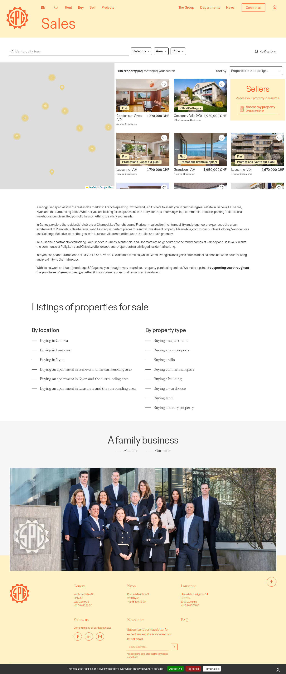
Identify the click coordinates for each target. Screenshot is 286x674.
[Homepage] (17, 28)
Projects (108, 7)
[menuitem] (44, 7)
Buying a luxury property (173, 407)
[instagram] (100, 636)
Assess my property (260, 108)
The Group (186, 7)
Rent (68, 7)
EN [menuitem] (43, 8)
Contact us (253, 8)
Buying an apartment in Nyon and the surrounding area (84, 378)
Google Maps (106, 187)
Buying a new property (171, 350)
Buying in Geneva (54, 340)
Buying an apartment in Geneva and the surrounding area (86, 369)
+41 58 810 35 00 (190, 605)
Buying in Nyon (52, 359)
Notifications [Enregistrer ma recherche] (267, 51)
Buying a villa (164, 359)
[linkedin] (89, 636)
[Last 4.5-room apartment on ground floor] (142, 149)
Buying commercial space (173, 369)
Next (169, 96)
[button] (56, 8)
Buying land (163, 398)
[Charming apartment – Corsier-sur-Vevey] (142, 95)
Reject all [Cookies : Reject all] (193, 669)
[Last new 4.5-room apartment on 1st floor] (257, 149)
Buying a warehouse (169, 388)
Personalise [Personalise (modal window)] (212, 669)
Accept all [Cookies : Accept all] (175, 669)
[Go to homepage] (19, 602)
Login (275, 7)
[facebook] (78, 636)
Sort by (221, 71)
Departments (210, 7)
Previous (116, 96)
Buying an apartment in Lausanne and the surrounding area (88, 388)
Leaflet (91, 187)
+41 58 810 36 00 (136, 601)
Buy (81, 7)
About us (131, 450)
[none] (44, 7)
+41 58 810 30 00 (83, 605)
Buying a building (167, 378)
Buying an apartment (170, 340)
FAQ (184, 620)
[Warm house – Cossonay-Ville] (200, 95)
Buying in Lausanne (55, 350)
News (230, 7)
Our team (163, 450)
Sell (93, 7)
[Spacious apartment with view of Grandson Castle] (200, 149)
